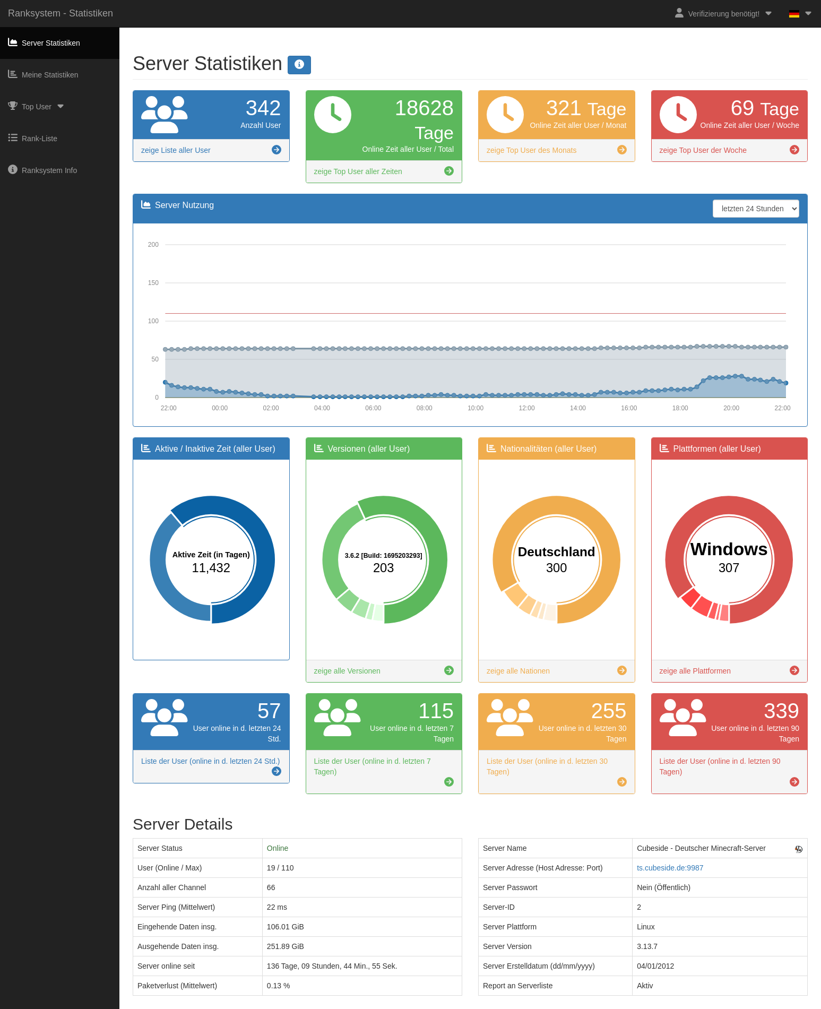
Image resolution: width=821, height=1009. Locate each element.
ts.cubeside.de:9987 (670, 868)
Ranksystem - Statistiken (60, 13)
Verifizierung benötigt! (724, 13)
